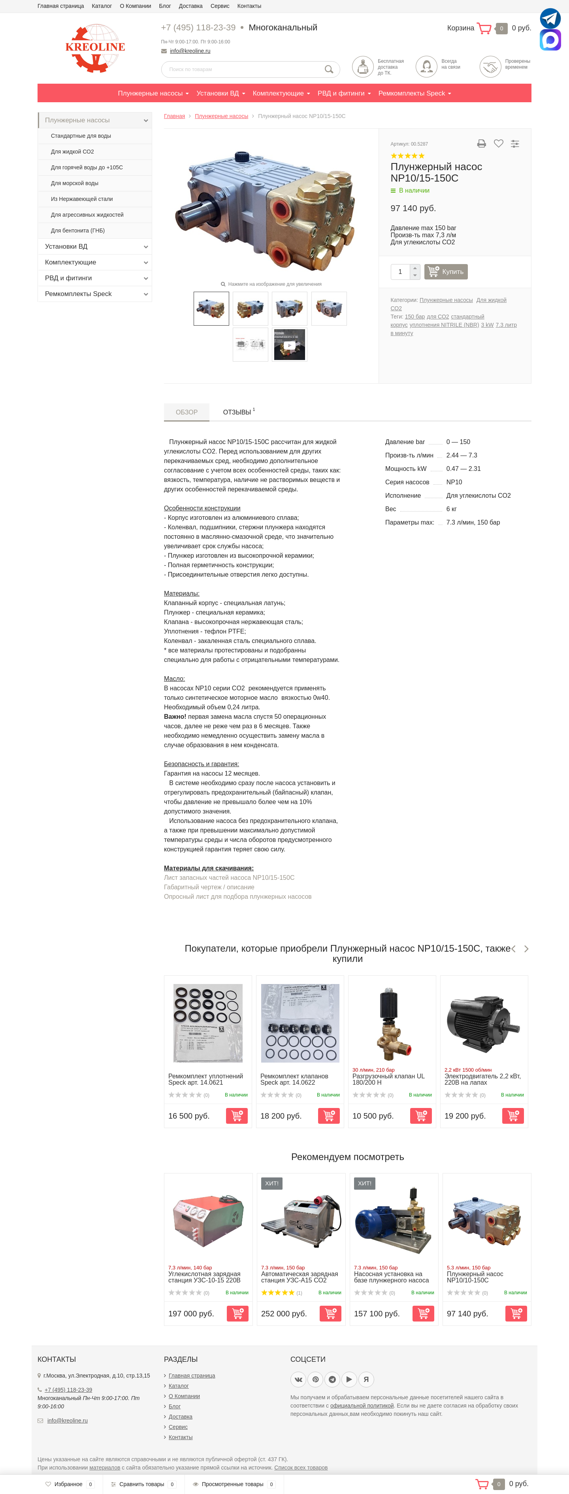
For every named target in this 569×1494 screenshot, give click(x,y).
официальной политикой (362, 1405)
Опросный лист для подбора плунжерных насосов (238, 896)
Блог (165, 6)
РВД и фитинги (341, 93)
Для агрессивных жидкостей (87, 215)
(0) (188, 1095)
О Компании (135, 6)
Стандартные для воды (81, 136)
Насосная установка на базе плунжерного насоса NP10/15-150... (391, 1280)
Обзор (187, 412)
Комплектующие (278, 93)
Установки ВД (217, 93)
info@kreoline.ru (190, 51)
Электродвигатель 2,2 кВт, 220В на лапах (483, 1079)
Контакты (249, 6)
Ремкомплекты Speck (412, 93)
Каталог (102, 6)
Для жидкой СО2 (72, 151)
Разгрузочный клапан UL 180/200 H (388, 1079)
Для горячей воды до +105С (87, 167)
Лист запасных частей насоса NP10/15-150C (229, 877)
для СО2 (438, 316)
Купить (453, 272)
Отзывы (239, 411)
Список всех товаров (301, 1467)
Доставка (191, 6)
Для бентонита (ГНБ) (78, 230)
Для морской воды (74, 183)
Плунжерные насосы (150, 93)
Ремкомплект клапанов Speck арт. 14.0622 (294, 1079)
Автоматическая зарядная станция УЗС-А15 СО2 (299, 1277)
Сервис (220, 6)
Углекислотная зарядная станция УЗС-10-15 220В (204, 1277)
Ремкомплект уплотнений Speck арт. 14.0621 (205, 1079)
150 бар (415, 316)
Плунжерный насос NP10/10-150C (475, 1277)
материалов (104, 1467)
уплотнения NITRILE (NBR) (444, 325)
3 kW (487, 325)
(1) (281, 1293)
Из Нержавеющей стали (82, 199)
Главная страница (61, 6)
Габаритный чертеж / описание (209, 887)
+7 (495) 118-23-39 (198, 27)
